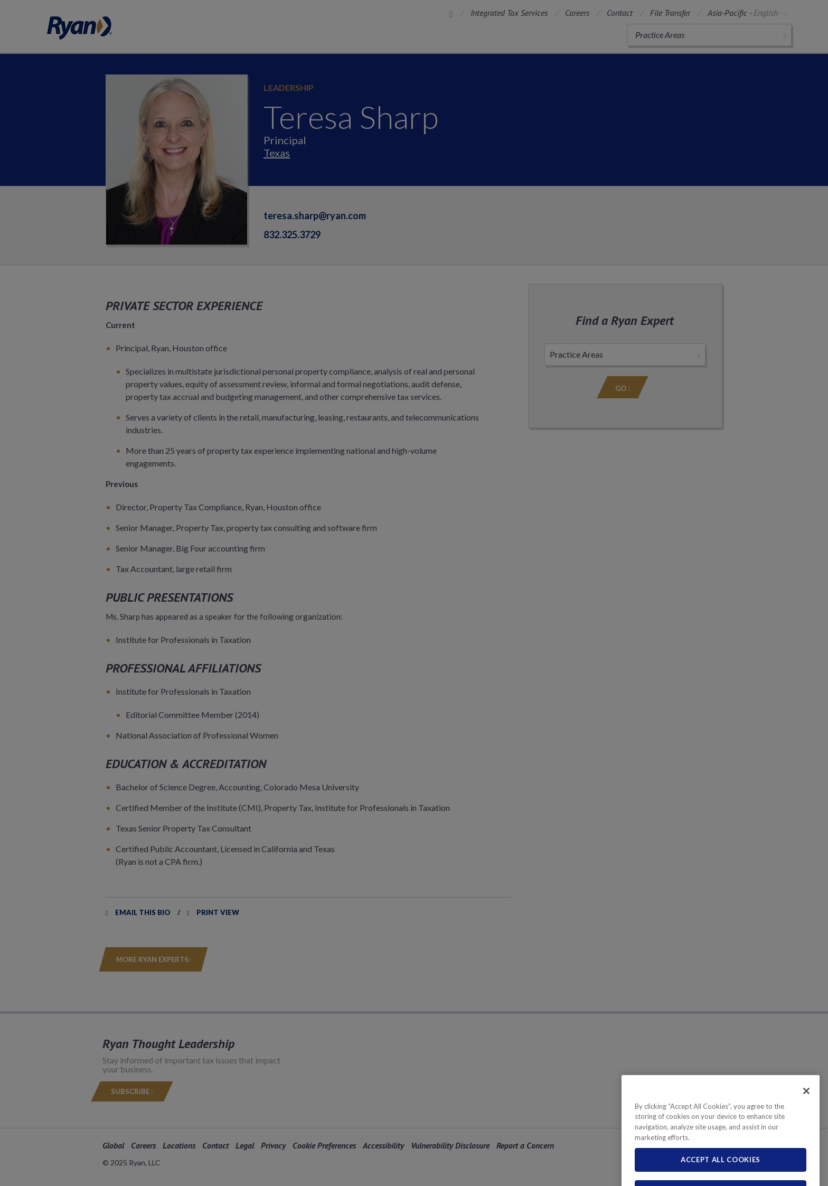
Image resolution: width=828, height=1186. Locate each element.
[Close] (806, 1108)
